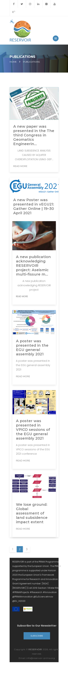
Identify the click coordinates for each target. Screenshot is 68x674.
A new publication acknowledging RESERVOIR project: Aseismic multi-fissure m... (33, 265)
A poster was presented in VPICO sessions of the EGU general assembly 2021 (33, 429)
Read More (20, 166)
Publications (31, 62)
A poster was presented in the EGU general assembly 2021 (32, 347)
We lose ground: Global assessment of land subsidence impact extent (32, 513)
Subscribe (36, 635)
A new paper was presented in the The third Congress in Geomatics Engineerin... (33, 135)
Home (13, 62)
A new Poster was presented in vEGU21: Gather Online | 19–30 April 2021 (33, 206)
